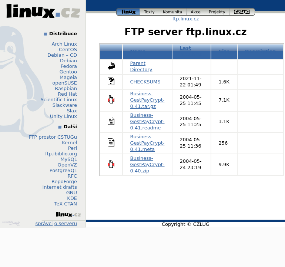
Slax (72, 110)
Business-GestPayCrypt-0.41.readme (147, 121)
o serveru (65, 223)
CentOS (68, 49)
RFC (72, 176)
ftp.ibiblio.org (61, 153)
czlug (242, 12)
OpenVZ (67, 165)
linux (128, 12)
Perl (72, 148)
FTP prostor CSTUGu (52, 137)
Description (260, 51)
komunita (173, 12)
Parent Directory (141, 66)
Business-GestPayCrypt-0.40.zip (147, 164)
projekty (217, 12)
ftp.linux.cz (185, 19)
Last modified (192, 51)
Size (224, 51)
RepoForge (64, 181)
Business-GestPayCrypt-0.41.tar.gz (147, 100)
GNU (71, 192)
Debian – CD (62, 55)
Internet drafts (59, 187)
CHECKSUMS (145, 82)
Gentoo (68, 72)
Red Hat (67, 94)
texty (149, 12)
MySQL (68, 159)
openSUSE (64, 83)
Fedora (69, 66)
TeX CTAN (65, 204)
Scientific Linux (59, 99)
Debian (68, 60)
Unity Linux (63, 116)
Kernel (69, 142)
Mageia (68, 77)
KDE (72, 198)
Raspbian (66, 88)
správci (44, 223)
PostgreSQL (63, 170)
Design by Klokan (11, 223)
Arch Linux (64, 44)
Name (138, 51)
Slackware (65, 105)
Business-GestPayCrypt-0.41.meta (147, 143)
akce (196, 12)
